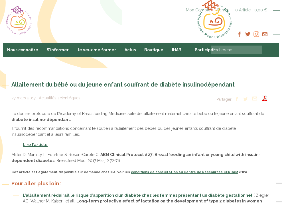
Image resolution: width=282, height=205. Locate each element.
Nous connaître (22, 50)
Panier (222, 10)
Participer (205, 50)
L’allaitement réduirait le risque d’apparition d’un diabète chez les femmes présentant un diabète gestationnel (137, 195)
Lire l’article (35, 144)
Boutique (153, 50)
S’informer (58, 50)
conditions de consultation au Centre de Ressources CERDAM (184, 172)
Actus (130, 50)
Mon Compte (198, 10)
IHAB (176, 50)
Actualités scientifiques (59, 98)
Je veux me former (96, 50)
